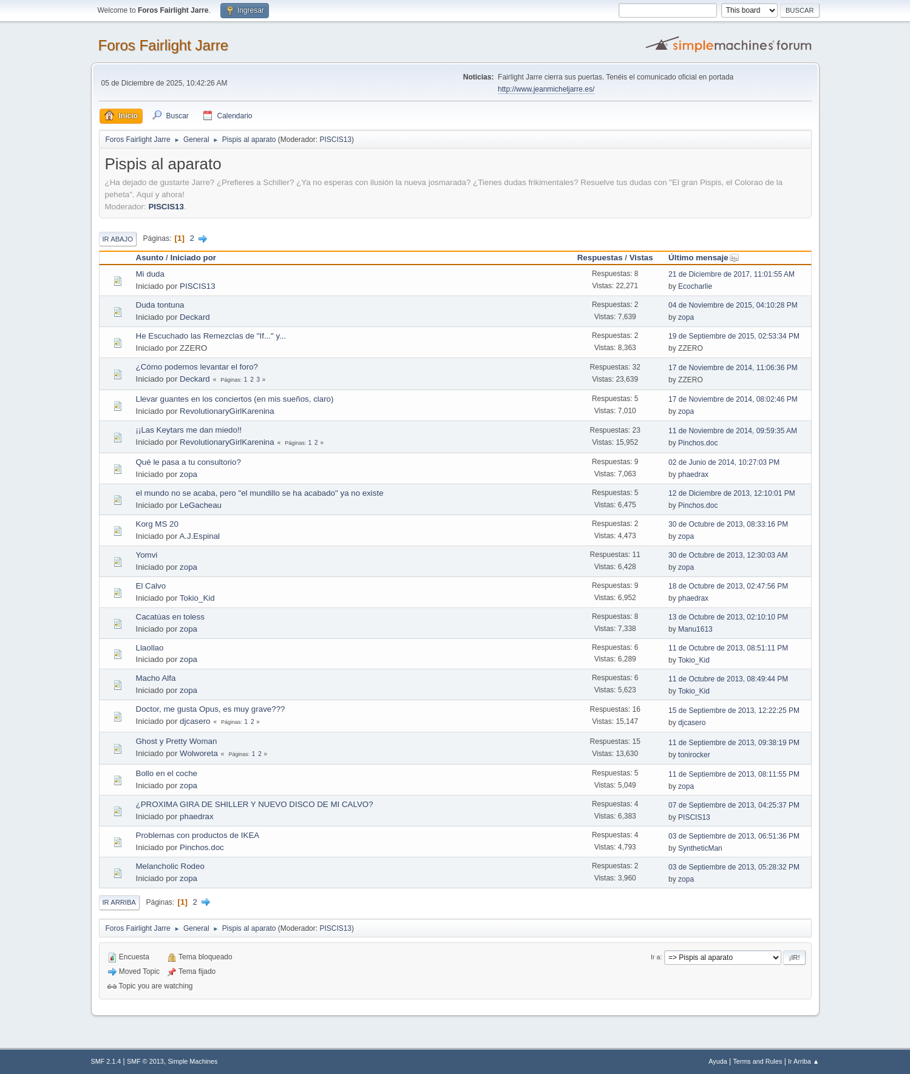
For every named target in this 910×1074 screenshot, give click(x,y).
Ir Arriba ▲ (803, 1061)
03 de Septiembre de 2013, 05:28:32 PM (734, 867)
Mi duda (150, 274)
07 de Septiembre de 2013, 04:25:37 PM (734, 805)
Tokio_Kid (197, 598)
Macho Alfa (156, 678)
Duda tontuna (160, 304)
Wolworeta (199, 753)
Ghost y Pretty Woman (176, 741)
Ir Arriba (119, 902)
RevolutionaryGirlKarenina (227, 411)
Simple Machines (192, 1061)
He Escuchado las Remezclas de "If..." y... (211, 335)
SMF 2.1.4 (106, 1061)
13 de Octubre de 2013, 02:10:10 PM (728, 617)
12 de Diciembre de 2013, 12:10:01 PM (731, 493)
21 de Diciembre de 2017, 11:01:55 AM (731, 274)
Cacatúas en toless (170, 616)
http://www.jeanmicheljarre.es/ (546, 89)
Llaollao (150, 647)
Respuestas (600, 257)
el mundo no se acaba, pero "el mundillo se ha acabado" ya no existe (260, 493)
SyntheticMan (700, 848)
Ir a (655, 957)
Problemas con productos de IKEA (198, 835)
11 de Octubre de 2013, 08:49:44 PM (728, 679)
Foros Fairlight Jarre (163, 45)
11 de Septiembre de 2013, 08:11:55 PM (734, 774)
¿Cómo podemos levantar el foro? (197, 366)
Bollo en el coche (167, 773)
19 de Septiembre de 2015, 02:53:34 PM (734, 336)
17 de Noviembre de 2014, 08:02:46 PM (733, 399)
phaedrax (693, 474)
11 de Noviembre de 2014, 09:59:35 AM (732, 431)
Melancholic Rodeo (170, 866)
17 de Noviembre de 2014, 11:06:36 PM (733, 367)
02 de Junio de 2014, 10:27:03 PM (723, 462)
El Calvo (151, 585)
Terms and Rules (757, 1061)
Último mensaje (703, 257)
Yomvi (147, 554)
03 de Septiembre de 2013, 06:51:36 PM (734, 836)
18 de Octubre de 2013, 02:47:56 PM (728, 586)
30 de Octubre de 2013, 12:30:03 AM (728, 555)
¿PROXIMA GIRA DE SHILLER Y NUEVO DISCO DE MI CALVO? (254, 804)
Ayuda (717, 1061)
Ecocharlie (695, 286)
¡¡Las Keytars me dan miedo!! (189, 429)
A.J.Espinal (199, 536)
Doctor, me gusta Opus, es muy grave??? (210, 709)
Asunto (150, 257)
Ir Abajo (118, 239)
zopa (686, 317)
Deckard (195, 317)
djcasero (195, 721)
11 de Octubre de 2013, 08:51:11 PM (728, 648)
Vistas (641, 257)
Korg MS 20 (157, 524)
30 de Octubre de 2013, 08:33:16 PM (728, 524)
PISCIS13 (335, 139)
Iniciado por (194, 257)
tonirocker (694, 755)
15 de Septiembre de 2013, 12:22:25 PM (734, 710)
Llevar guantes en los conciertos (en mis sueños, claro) (235, 399)
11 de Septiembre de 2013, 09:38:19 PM (734, 742)
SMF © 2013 (145, 1061)
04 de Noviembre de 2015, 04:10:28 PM (733, 305)
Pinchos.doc (698, 443)
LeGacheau (201, 505)
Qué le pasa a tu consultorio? (188, 462)
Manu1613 (695, 629)
